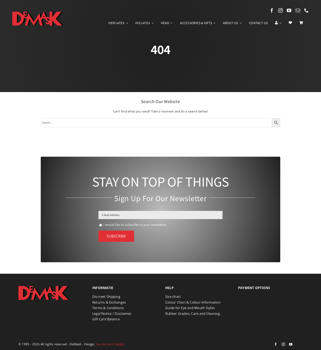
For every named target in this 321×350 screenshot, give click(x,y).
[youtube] (289, 10)
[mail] (298, 10)
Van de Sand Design (110, 344)
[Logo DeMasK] (44, 287)
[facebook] (272, 10)
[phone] (306, 10)
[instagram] (280, 10)
